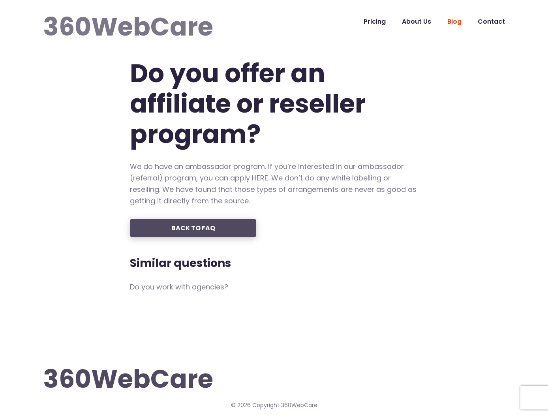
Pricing (375, 21)
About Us (416, 21)
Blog (454, 21)
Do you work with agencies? (179, 287)
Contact (491, 21)
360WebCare (80, 21)
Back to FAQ (193, 228)
